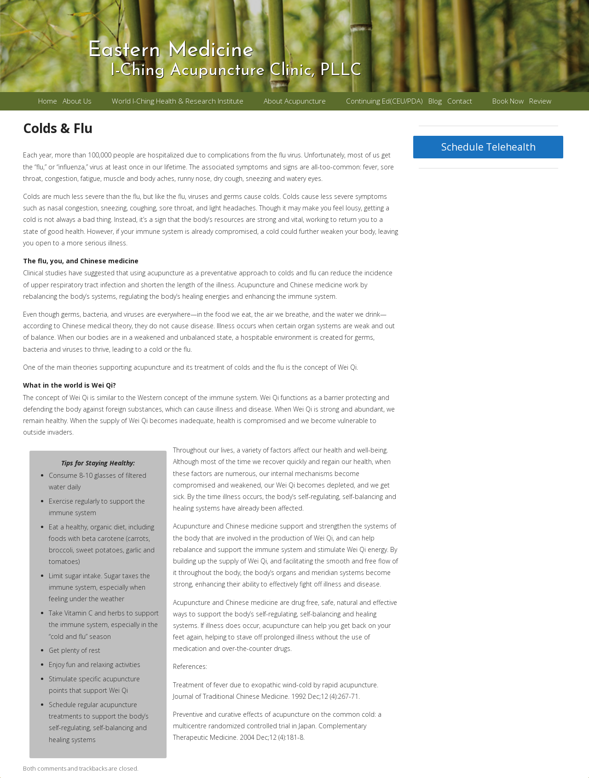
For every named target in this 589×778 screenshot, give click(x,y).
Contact (459, 101)
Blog (435, 101)
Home (47, 101)
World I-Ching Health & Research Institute (177, 101)
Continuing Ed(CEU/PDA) (384, 101)
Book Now (508, 101)
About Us (77, 101)
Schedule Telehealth (488, 146)
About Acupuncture (295, 101)
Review (540, 101)
